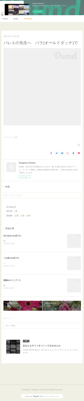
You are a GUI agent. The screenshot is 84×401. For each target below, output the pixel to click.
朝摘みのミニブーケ (12, 280)
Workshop (28, 19)
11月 (23, 216)
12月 (16, 216)
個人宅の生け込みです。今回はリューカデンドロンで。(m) (25, 241)
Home (5, 19)
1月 (15, 211)
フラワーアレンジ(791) (10, 137)
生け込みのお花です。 (13, 236)
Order (15, 19)
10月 (28, 216)
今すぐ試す (38, 11)
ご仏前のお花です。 (12, 258)
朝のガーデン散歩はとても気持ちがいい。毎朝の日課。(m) (25, 285)
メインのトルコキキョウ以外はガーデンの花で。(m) (23, 263)
